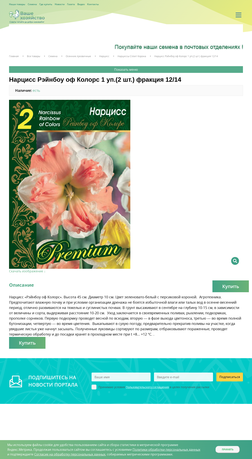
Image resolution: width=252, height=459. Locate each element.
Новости (60, 4)
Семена (32, 4)
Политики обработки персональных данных (166, 449)
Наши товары (17, 4)
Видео (81, 4)
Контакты (93, 4)
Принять (227, 449)
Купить (230, 286)
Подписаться (229, 377)
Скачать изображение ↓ (27, 271)
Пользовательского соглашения (147, 387)
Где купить (45, 4)
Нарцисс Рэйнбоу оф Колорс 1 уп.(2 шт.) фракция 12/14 (186, 56)
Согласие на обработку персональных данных (69, 454)
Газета (71, 4)
